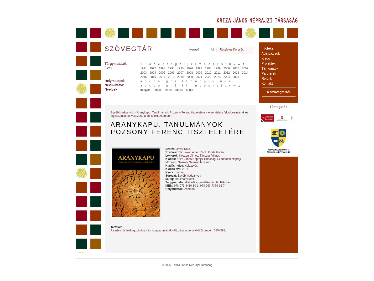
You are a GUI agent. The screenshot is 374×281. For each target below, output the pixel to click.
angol (189, 90)
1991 (143, 68)
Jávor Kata (183, 149)
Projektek (268, 63)
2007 (180, 72)
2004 (153, 72)
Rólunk (267, 78)
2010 (208, 72)
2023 (217, 77)
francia (179, 90)
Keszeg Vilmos (188, 155)
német (168, 90)
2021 (199, 77)
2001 (236, 68)
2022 (208, 77)
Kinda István (216, 152)
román (157, 90)
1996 (190, 68)
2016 (153, 77)
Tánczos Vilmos (210, 155)
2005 (162, 72)
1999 (217, 68)
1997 (199, 68)
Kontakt (267, 83)
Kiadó (266, 58)
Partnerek (269, 73)
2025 (236, 77)
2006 (171, 72)
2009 (199, 72)
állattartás (191, 182)
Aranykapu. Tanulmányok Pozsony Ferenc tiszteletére (171, 112)
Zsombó (189, 189)
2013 (236, 72)
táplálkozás (223, 182)
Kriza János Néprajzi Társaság (196, 159)
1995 (180, 68)
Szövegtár (128, 48)
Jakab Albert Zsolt (195, 152)
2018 (171, 77)
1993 (162, 68)
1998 (208, 68)
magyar (145, 90)
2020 (190, 77)
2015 (143, 77)
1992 (153, 68)
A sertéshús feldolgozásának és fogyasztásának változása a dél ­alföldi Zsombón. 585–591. (168, 230)
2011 (217, 72)
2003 (143, 72)
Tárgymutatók (116, 64)
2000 (226, 68)
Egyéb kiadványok (122, 112)
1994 (171, 68)
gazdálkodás (206, 182)
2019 (180, 77)
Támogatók (270, 68)
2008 (190, 72)
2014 (245, 72)
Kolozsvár (191, 165)
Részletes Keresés (232, 49)
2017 (162, 77)
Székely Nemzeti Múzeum (194, 162)
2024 (226, 77)
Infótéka (268, 48)
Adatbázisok (271, 53)
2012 (226, 72)
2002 (245, 68)
